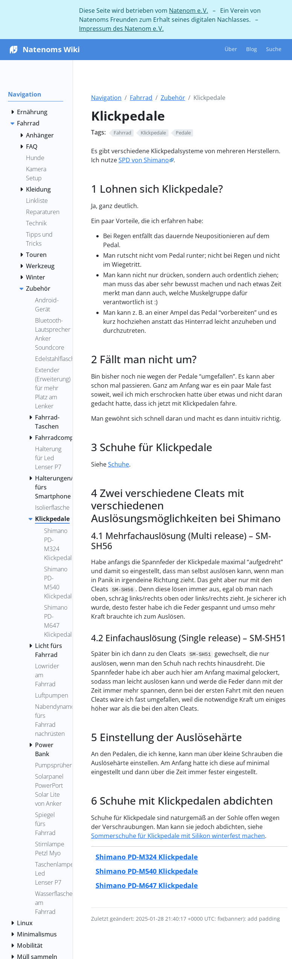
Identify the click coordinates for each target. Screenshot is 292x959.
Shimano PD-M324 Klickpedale (147, 856)
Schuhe (118, 464)
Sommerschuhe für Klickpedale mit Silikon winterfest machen (178, 836)
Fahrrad (141, 98)
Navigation (106, 98)
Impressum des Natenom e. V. (121, 28)
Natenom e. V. (188, 10)
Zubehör (173, 98)
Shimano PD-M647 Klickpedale (147, 885)
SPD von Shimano (144, 160)
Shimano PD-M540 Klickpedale (147, 871)
